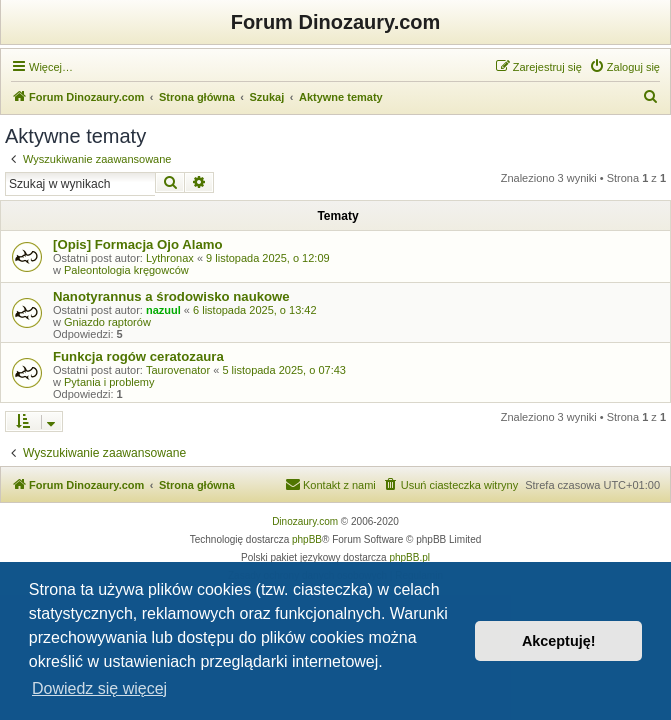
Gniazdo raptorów (107, 322)
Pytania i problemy (109, 382)
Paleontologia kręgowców (126, 270)
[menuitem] (624, 67)
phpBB (307, 539)
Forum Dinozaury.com (336, 22)
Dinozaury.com (305, 521)
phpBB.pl (409, 557)
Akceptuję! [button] (559, 641)
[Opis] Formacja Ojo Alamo (138, 244)
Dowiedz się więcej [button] (99, 688)
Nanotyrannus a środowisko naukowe (171, 296)
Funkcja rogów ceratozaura (138, 356)
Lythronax (170, 258)
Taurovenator (178, 370)
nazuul (163, 310)
